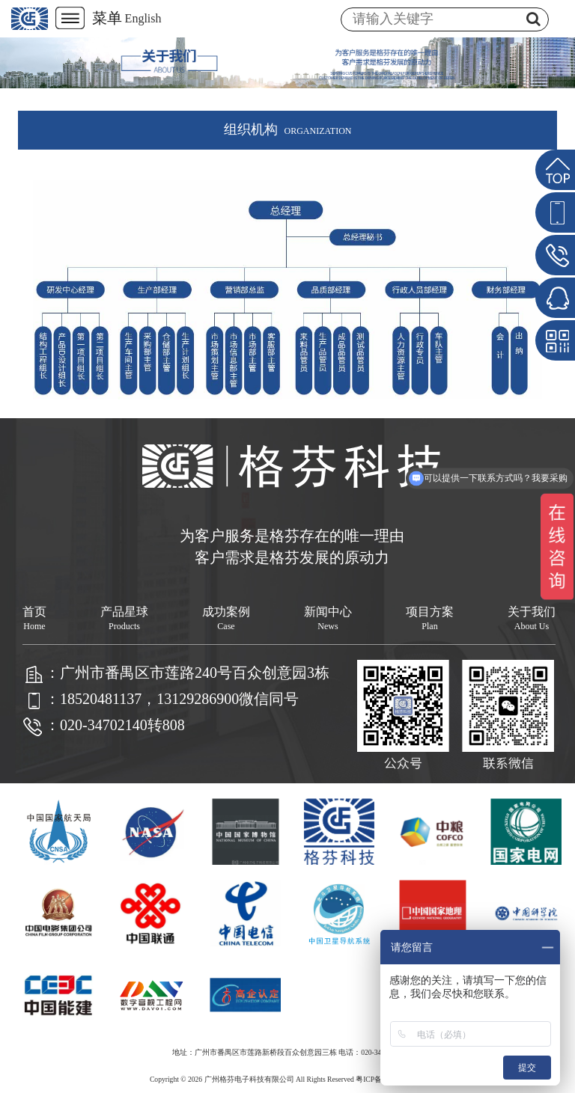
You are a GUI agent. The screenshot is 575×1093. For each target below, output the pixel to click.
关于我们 (532, 618)
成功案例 (226, 618)
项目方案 (430, 618)
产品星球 (124, 618)
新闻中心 (328, 618)
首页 (34, 618)
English (143, 18)
